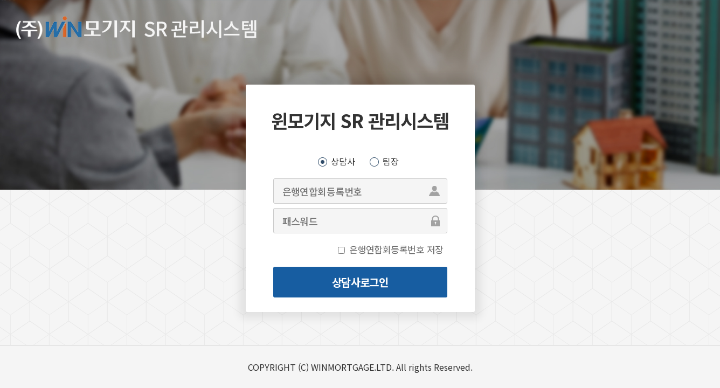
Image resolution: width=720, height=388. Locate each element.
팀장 (391, 161)
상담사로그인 (360, 282)
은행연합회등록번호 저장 (396, 249)
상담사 (343, 161)
